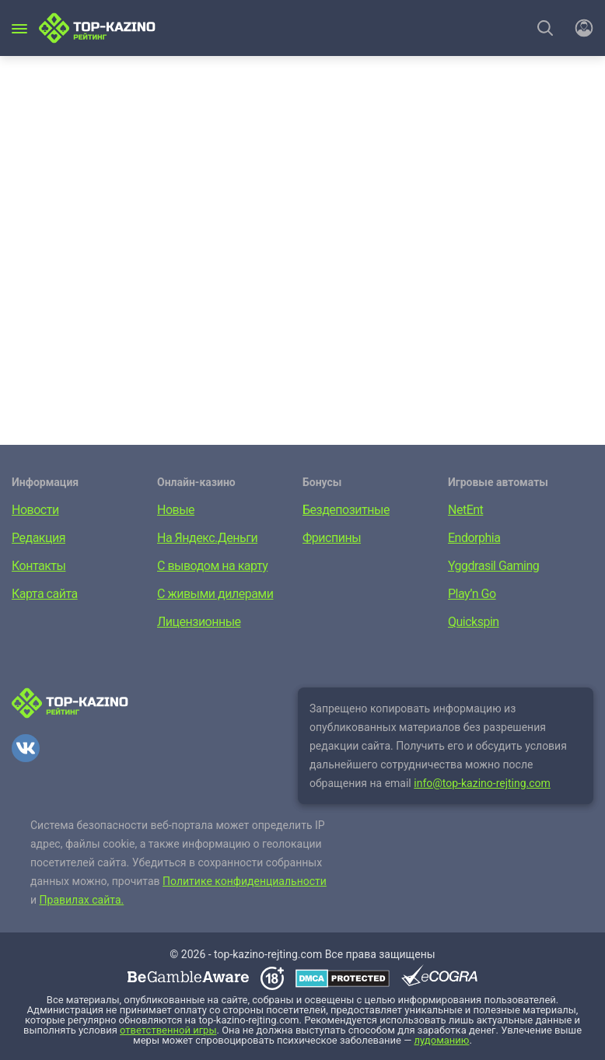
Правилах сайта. (82, 900)
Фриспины (331, 537)
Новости (35, 509)
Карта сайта (45, 593)
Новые (175, 509)
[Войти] (579, 28)
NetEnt (465, 509)
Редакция (38, 537)
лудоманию (442, 1040)
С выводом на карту (212, 565)
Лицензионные (199, 621)
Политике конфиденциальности (245, 881)
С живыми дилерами (215, 593)
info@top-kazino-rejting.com (482, 783)
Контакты (38, 565)
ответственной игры (168, 1030)
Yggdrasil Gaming (493, 565)
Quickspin (473, 621)
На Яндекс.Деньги (207, 537)
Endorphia (474, 537)
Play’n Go (472, 593)
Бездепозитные (346, 509)
